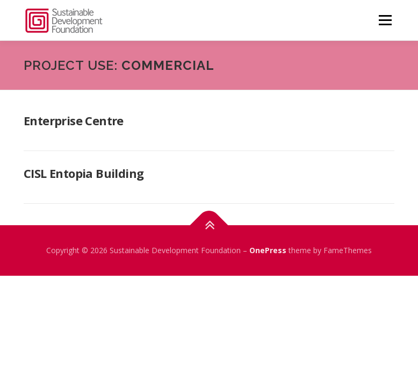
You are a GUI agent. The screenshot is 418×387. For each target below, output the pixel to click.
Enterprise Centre (74, 120)
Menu (385, 20)
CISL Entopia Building (83, 173)
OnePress (267, 250)
